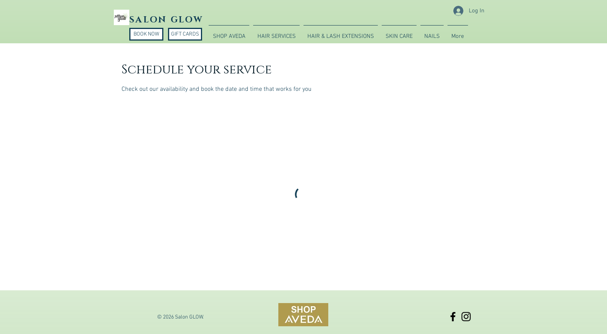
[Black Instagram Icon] (466, 316)
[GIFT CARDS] (185, 34)
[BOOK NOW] (146, 34)
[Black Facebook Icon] (453, 316)
